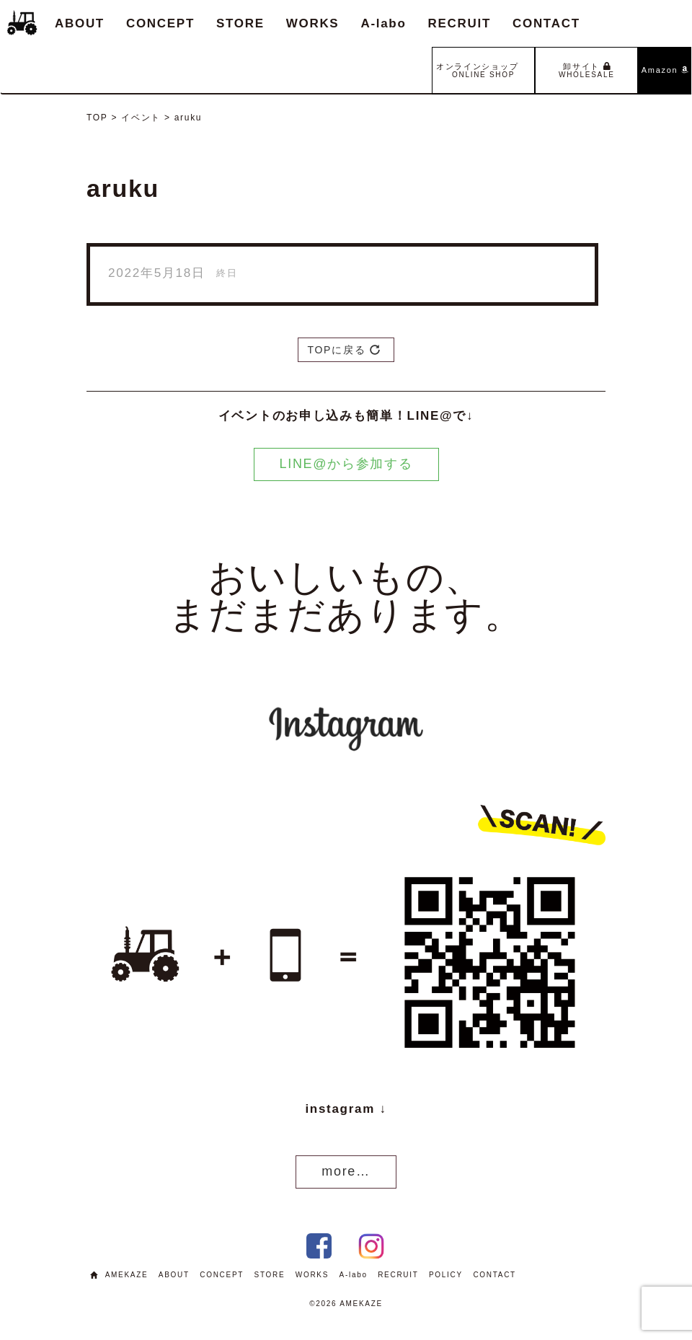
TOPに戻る (344, 350)
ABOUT (80, 23)
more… (346, 1171)
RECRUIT (459, 23)
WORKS (313, 23)
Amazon (665, 70)
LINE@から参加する (346, 464)
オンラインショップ (483, 68)
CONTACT (546, 23)
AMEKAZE (126, 1275)
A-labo (383, 23)
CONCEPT (160, 23)
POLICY (446, 1275)
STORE (240, 23)
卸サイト (587, 70)
